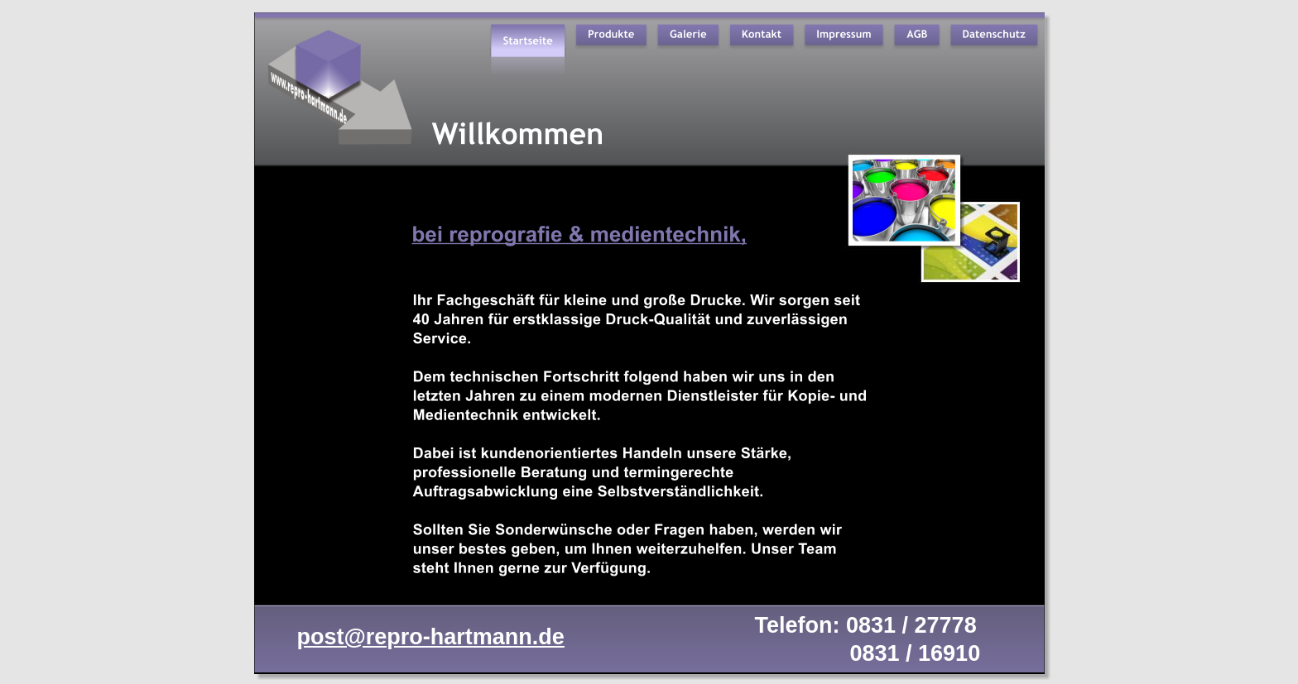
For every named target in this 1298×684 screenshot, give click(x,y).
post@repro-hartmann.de (431, 636)
